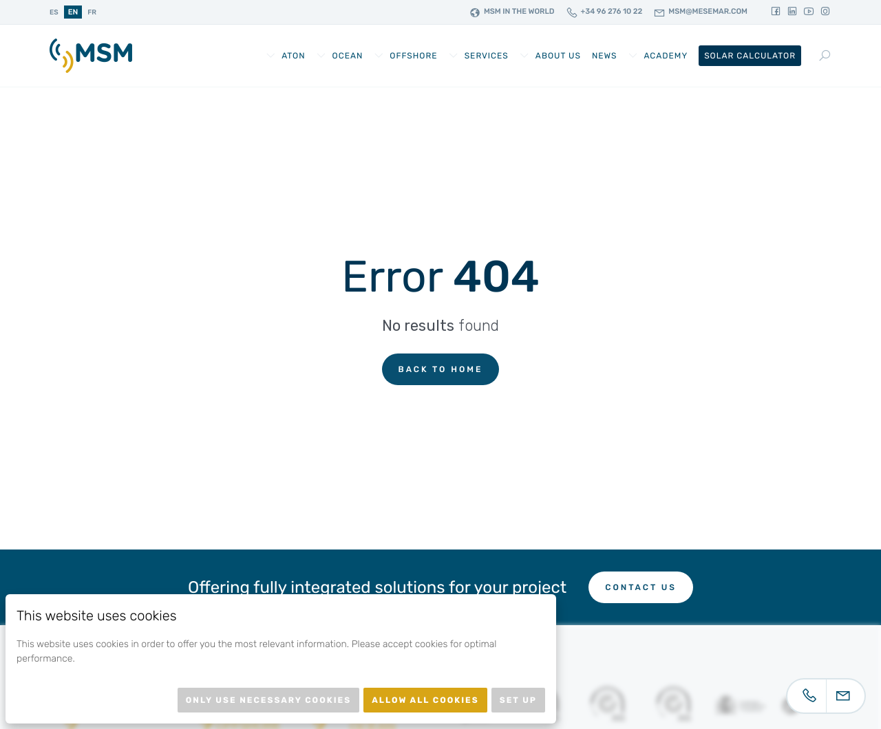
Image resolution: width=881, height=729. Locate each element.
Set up (518, 700)
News (604, 56)
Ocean (347, 56)
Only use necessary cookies (268, 700)
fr (91, 12)
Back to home (441, 369)
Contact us (641, 587)
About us (558, 56)
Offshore (413, 56)
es (54, 12)
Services (487, 56)
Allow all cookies (425, 700)
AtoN (293, 56)
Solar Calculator (750, 56)
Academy (666, 56)
